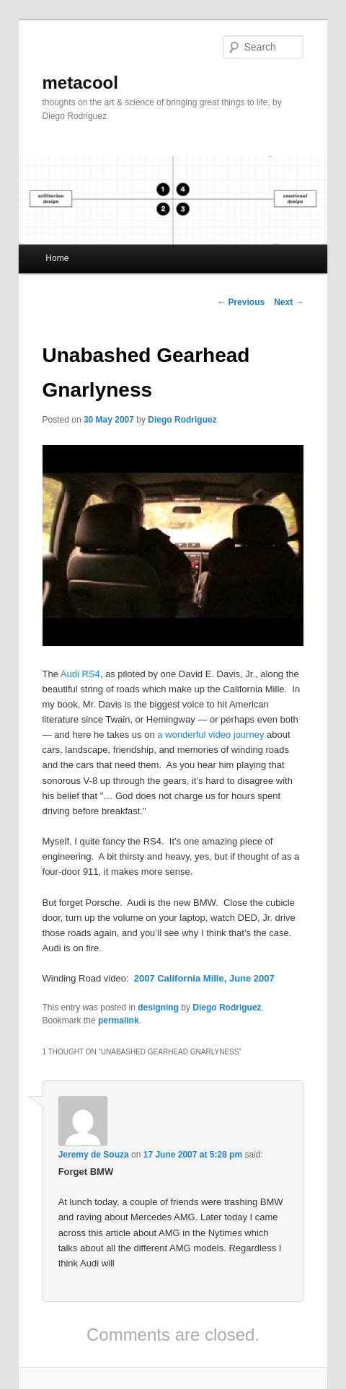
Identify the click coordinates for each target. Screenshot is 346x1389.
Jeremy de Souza (93, 1155)
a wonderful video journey (210, 734)
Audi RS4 (80, 674)
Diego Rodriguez (182, 420)
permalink (118, 1020)
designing (158, 1007)
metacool (80, 82)
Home (56, 258)
